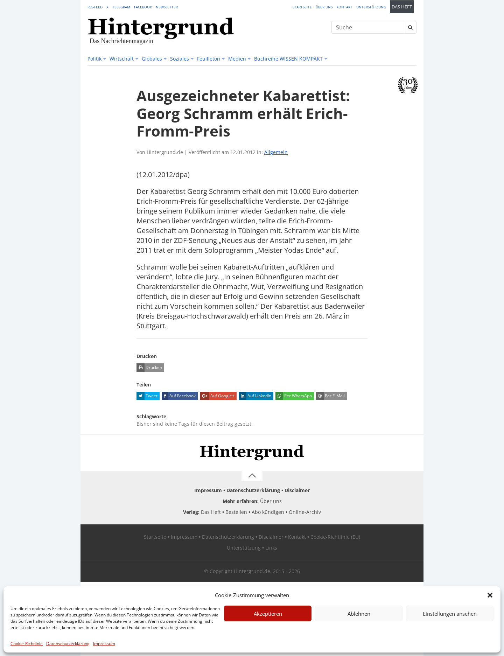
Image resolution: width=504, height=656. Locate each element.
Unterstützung (371, 7)
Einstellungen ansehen (450, 613)
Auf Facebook (179, 396)
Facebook (143, 7)
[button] (489, 595)
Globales (152, 58)
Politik (95, 58)
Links (271, 547)
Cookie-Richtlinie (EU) (335, 536)
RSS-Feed (95, 7)
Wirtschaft (122, 58)
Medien (237, 58)
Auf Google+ (217, 396)
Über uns (324, 7)
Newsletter (167, 7)
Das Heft (402, 7)
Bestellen (236, 512)
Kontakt (344, 7)
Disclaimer (297, 490)
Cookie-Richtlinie (26, 644)
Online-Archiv (305, 512)
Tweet (147, 396)
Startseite (302, 7)
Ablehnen (359, 613)
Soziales (179, 58)
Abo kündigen (268, 512)
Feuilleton (208, 58)
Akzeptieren (268, 613)
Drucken (149, 367)
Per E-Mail (330, 396)
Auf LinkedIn (255, 396)
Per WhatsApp (293, 396)
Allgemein (276, 152)
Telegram (121, 7)
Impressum (104, 644)
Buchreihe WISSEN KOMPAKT (288, 58)
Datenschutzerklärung (68, 644)
